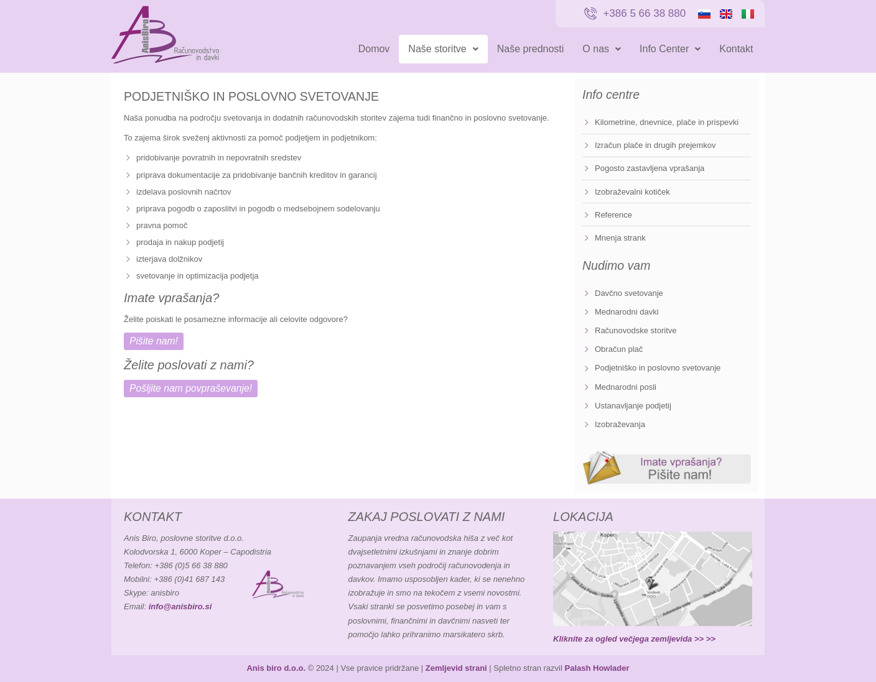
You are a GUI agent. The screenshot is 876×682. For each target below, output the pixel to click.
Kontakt (736, 49)
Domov (374, 49)
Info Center (670, 49)
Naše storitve (443, 49)
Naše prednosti (530, 49)
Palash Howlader (596, 668)
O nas (601, 49)
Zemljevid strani (456, 668)
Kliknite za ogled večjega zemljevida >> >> (634, 638)
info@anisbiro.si (180, 606)
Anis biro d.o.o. (275, 668)
